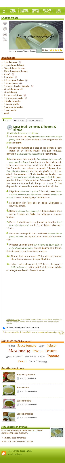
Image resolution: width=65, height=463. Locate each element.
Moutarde (30, 356)
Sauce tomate (26, 345)
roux (8, 142)
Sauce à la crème (38, 361)
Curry (41, 346)
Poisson (52, 345)
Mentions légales (15, 454)
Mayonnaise (19, 351)
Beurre (51, 350)
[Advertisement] (34, 295)
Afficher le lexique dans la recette (21, 327)
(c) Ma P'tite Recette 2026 (20, 450)
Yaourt (22, 361)
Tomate (53, 356)
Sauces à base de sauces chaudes (18, 441)
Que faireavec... (47, 11)
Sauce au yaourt (14, 356)
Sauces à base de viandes (15, 437)
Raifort (11, 346)
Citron (41, 356)
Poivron (38, 351)
